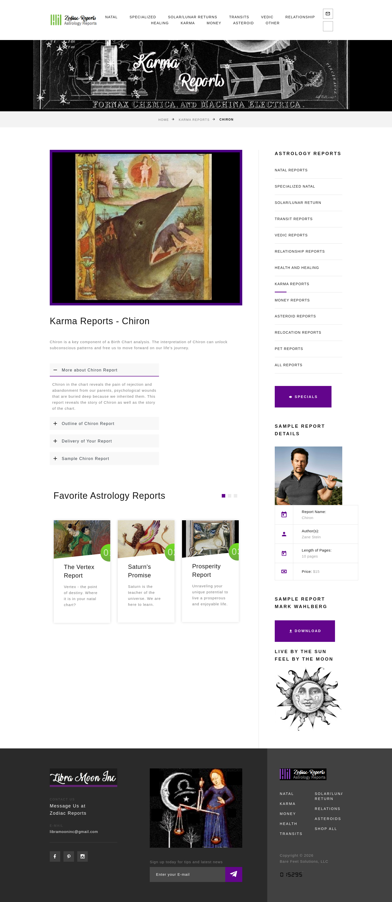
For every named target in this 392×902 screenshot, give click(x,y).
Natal (111, 17)
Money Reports (292, 300)
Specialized (143, 17)
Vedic (267, 17)
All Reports (288, 365)
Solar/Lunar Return (298, 203)
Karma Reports (194, 119)
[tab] (104, 369)
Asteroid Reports (295, 316)
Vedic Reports (291, 235)
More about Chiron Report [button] (84, 369)
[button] (223, 496)
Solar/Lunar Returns (192, 17)
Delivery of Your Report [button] (81, 440)
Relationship (300, 17)
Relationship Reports (300, 251)
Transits (239, 17)
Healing (160, 23)
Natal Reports (291, 170)
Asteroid (243, 23)
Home (163, 119)
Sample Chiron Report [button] (79, 458)
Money (214, 23)
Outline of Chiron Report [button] (82, 423)
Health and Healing (297, 268)
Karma (188, 23)
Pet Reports (289, 349)
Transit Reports (294, 219)
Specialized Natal (295, 186)
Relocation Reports (298, 332)
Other (273, 23)
